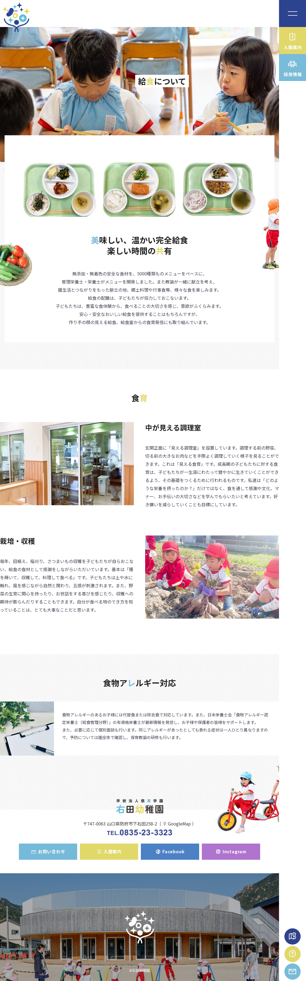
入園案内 (109, 851)
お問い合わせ (48, 851)
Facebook (170, 851)
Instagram (231, 851)
